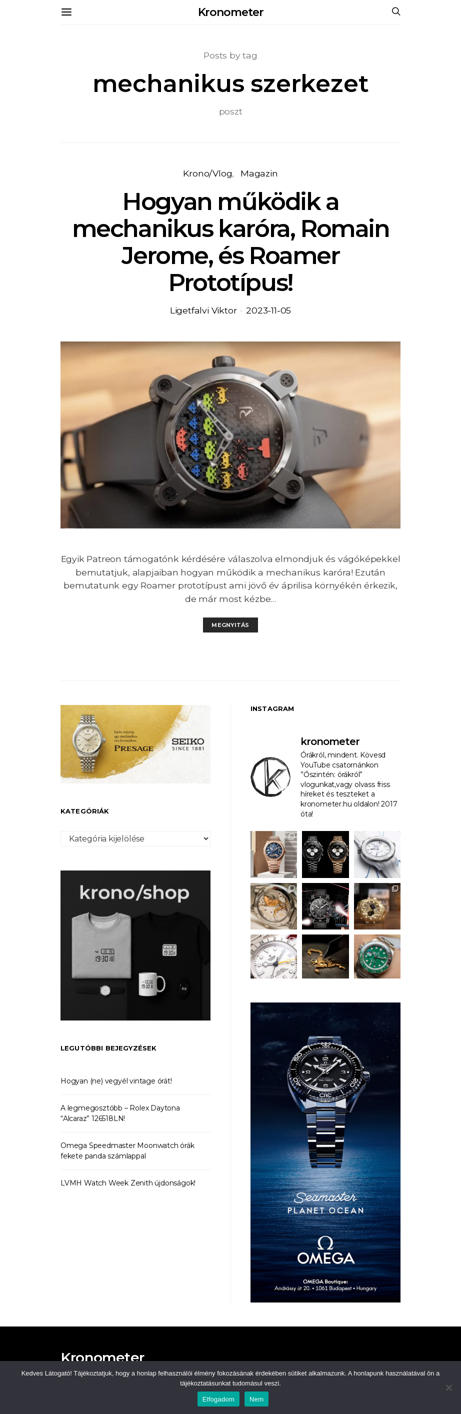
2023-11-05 (268, 310)
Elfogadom (218, 1399)
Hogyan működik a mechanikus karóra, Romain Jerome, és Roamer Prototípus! (231, 242)
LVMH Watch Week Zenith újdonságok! (128, 1183)
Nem (257, 1399)
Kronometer (231, 12)
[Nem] (449, 1387)
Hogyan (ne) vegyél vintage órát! (116, 1081)
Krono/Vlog (207, 173)
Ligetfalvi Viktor (203, 310)
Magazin (259, 173)
